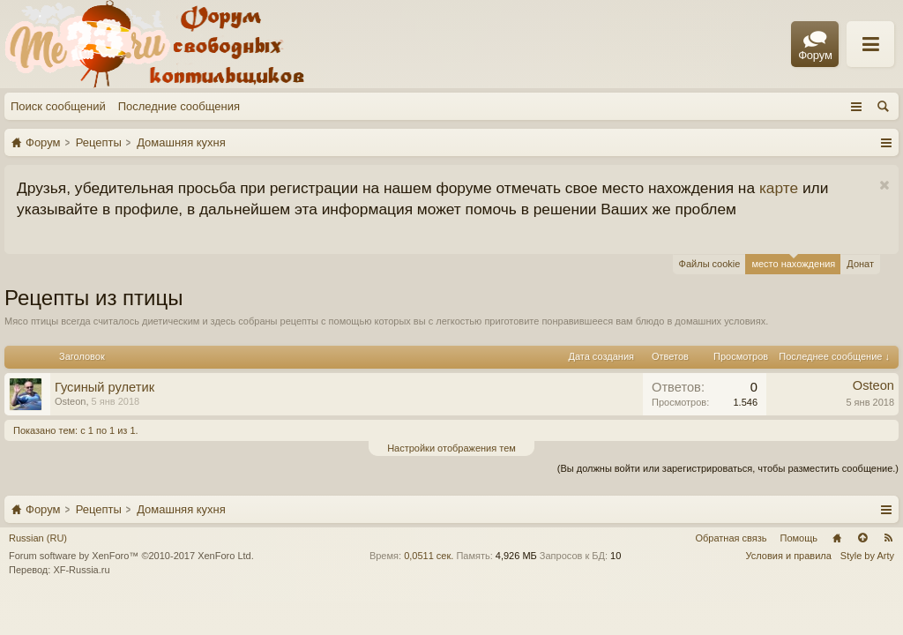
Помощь (799, 538)
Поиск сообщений (58, 106)
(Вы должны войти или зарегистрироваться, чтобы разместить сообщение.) (728, 468)
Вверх (862, 538)
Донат (860, 263)
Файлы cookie (710, 263)
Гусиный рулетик (104, 387)
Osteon (70, 401)
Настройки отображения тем (451, 448)
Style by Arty (867, 555)
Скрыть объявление (884, 185)
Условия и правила (789, 555)
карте (778, 188)
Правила (720, 45)
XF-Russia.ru (81, 569)
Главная (837, 538)
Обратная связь (730, 538)
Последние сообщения (179, 106)
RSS (888, 538)
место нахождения (793, 261)
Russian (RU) (38, 538)
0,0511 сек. (428, 555)
